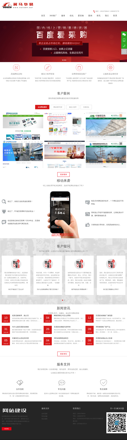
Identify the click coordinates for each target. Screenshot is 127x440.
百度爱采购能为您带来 (62, 327)
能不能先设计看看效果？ (79, 289)
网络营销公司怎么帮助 (62, 315)
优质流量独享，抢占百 (20, 315)
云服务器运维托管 (110, 74)
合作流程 (20, 389)
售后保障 (103, 389)
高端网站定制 (16, 74)
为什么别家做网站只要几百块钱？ (48, 289)
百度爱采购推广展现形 (104, 315)
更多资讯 (63, 354)
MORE (6, 429)
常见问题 (61, 389)
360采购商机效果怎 (61, 338)
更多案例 (63, 174)
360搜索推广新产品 (103, 327)
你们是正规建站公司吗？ (111, 289)
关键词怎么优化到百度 (20, 338)
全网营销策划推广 (79, 74)
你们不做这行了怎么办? (16, 289)
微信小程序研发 (47, 74)
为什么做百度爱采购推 (20, 327)
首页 (43, 16)
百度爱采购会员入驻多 (104, 338)
